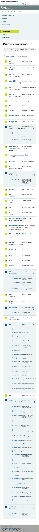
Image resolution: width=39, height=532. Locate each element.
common (12, 110)
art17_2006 (13, 81)
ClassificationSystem (18, 425)
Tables (4, 21)
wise (10, 400)
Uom (15, 463)
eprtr (10, 126)
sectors (16, 288)
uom (10, 395)
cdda (10, 105)
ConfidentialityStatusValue (18, 430)
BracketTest (17, 332)
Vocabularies (6, 31)
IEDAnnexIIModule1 (15, 219)
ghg (10, 194)
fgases (11, 173)
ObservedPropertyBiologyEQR (18, 454)
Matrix (15, 444)
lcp (10, 272)
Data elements (6, 24)
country (16, 513)
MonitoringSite (18, 447)
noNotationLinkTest (18, 354)
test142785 (17, 361)
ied (10, 212)
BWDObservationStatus (18, 406)
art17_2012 (13, 87)
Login (25, 4)
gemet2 (11, 189)
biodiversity (13, 101)
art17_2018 (13, 94)
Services (4, 34)
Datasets (4, 18)
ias (10, 207)
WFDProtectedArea (18, 483)
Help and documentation (9, 15)
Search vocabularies (10, 56)
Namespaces (6, 37)
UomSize (16, 471)
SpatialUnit (17, 460)
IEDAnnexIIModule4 (15, 234)
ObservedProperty (18, 451)
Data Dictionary (15, 11)
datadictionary (14, 115)
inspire (11, 242)
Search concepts (23, 56)
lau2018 (11, 265)
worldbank (12, 507)
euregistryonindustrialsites (15, 155)
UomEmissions (18, 467)
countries (16, 179)
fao (10, 166)
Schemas (5, 28)
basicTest (16, 329)
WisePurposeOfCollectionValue (18, 500)
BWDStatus (17, 421)
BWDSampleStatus (18, 415)
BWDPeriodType (18, 411)
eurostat (12, 161)
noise (11, 301)
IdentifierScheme (18, 440)
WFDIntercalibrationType (18, 478)
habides (11, 201)
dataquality (13, 122)
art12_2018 (13, 74)
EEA (10, 2)
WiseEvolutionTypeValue (18, 496)
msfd (10, 294)
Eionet (9, 11)
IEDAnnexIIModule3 (15, 225)
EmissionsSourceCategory (18, 436)
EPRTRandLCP (14, 146)
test (10, 324)
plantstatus (17, 282)
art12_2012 (13, 68)
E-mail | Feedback (7, 526)
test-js (15, 358)
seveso (11, 318)
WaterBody (17, 475)
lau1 (10, 255)
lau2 (10, 260)
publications (13, 307)
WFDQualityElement (18, 487)
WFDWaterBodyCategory (18, 492)
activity (16, 133)
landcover (12, 249)
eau (15, 341)
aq (10, 61)
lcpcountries (17, 278)
